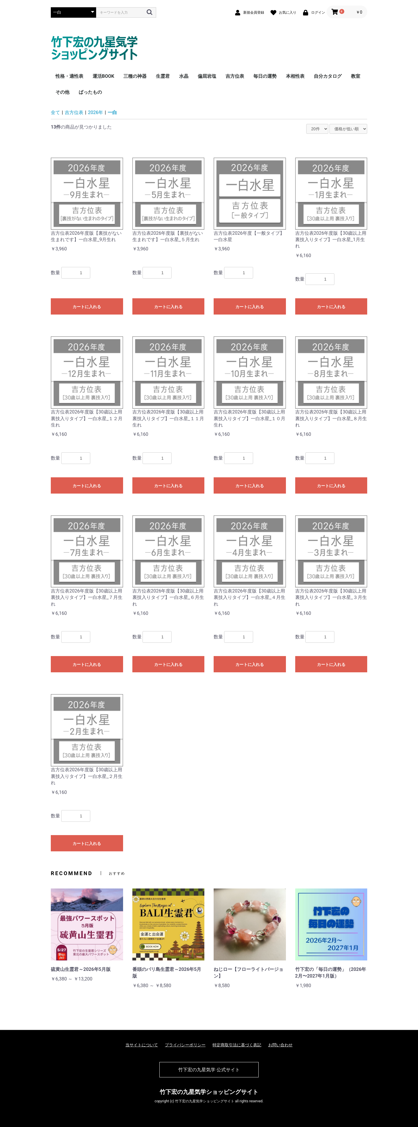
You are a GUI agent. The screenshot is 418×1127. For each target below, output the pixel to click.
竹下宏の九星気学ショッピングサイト (209, 1091)
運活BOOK (103, 76)
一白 (112, 112)
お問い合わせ (280, 1045)
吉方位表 (235, 76)
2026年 (95, 112)
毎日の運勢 (265, 76)
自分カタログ (328, 76)
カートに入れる (87, 306)
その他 (62, 92)
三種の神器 (135, 76)
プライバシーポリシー (185, 1045)
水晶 (183, 76)
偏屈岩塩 (207, 76)
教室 (355, 76)
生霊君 (163, 76)
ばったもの (90, 92)
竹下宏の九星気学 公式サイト (209, 1069)
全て (55, 112)
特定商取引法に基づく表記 (236, 1045)
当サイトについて (141, 1045)
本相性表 (295, 76)
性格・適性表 (69, 76)
